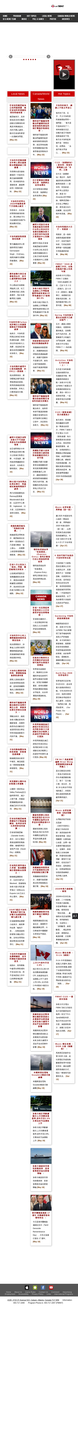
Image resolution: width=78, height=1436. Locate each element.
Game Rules (30, 1292)
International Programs (63, 1294)
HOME (5, 16)
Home (8, 1292)
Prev (10, 56)
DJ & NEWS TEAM (9, 19)
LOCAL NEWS (47, 16)
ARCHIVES (66, 19)
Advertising (67, 1292)
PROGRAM (17, 16)
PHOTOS (53, 19)
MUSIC (24, 19)
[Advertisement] (41, 38)
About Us (18, 1292)
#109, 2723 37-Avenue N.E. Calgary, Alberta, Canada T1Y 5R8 (33, 1300)
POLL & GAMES (38, 19)
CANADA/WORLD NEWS (66, 16)
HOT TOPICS (31, 16)
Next (48, 56)
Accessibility (24, 1294)
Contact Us (43, 1292)
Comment (55, 1292)
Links (49, 1294)
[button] (64, 74)
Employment (10, 1294)
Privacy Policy (38, 1294)
